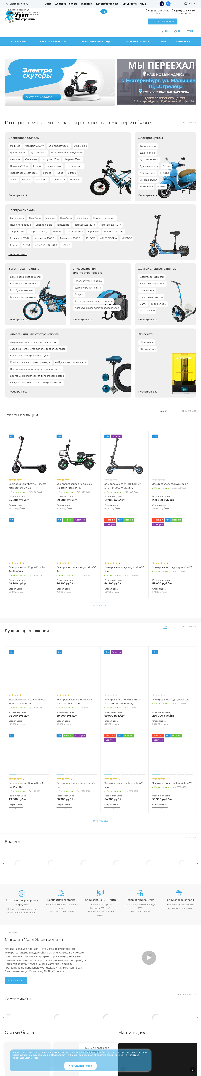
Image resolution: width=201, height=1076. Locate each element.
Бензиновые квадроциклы (25, 276)
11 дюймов (66, 218)
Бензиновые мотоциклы (24, 283)
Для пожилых (38, 152)
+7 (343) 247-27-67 (158, 10)
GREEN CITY (58, 179)
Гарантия (86, 3)
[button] (192, 1069)
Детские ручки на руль (88, 287)
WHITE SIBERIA (148, 179)
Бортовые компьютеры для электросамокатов (37, 375)
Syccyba (26, 179)
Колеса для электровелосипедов (29, 355)
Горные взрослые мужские (67, 152)
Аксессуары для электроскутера (94, 301)
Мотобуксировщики (22, 290)
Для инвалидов (149, 166)
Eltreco (72, 172)
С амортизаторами (104, 218)
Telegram (103, 11)
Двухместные (147, 152)
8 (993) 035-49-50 (184, 10)
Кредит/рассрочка (107, 3)
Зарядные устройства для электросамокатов (36, 382)
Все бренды (190, 837)
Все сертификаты (187, 995)
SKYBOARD (146, 186)
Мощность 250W (34, 145)
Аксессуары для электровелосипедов (97, 308)
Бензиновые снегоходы (23, 297)
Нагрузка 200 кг (19, 166)
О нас (48, 3)
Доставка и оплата (66, 3)
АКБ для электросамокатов (71, 362)
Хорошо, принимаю (80, 1065)
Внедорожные (44, 224)
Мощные (15, 145)
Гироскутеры (158, 303)
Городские (63, 224)
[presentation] (4, 864)
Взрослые (93, 231)
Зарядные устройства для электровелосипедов (38, 348)
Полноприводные (20, 224)
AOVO (26, 245)
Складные (31, 159)
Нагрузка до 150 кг (110, 224)
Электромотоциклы (151, 297)
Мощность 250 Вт (20, 238)
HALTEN (66, 245)
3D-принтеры (148, 349)
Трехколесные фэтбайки (24, 172)
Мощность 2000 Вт (70, 238)
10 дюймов (34, 218)
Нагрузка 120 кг (50, 159)
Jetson (13, 179)
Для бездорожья (149, 159)
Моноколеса (147, 290)
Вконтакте (168, 3)
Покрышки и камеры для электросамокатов (35, 369)
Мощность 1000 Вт (45, 238)
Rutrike (161, 186)
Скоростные (17, 231)
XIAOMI (14, 245)
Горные (37, 166)
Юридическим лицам (134, 3)
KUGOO (164, 173)
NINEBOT (127, 238)
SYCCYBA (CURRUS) (46, 245)
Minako (47, 172)
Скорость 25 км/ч (38, 231)
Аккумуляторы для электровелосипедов (33, 342)
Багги (143, 303)
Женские (15, 159)
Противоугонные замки (89, 281)
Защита (79, 294)
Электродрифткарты (152, 276)
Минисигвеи (147, 310)
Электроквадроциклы (153, 283)
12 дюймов (82, 218)
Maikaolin (75, 179)
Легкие (166, 166)
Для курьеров (18, 152)
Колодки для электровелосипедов (30, 362)
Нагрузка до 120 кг (84, 224)
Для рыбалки (54, 166)
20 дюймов (80, 145)
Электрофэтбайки (59, 145)
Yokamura (41, 179)
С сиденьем (17, 218)
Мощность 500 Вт (114, 231)
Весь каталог (189, 122)
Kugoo (59, 172)
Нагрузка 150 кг (73, 159)
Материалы (146, 342)
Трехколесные (74, 166)
